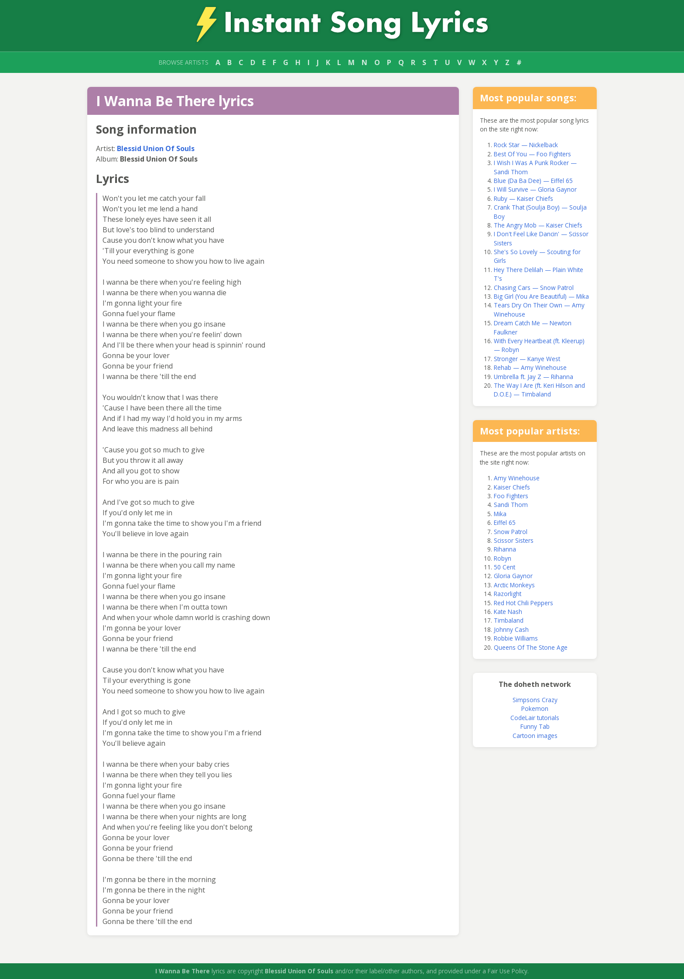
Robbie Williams (516, 638)
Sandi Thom (511, 504)
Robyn (502, 558)
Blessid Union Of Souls (156, 148)
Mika (500, 514)
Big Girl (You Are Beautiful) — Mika (541, 296)
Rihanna (505, 549)
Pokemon (534, 708)
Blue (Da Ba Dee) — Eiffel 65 (533, 180)
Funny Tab (535, 726)
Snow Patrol (510, 531)
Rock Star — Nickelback (526, 145)
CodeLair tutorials (534, 718)
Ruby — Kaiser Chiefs (523, 198)
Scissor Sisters (514, 540)
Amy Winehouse (517, 478)
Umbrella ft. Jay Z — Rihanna (533, 376)
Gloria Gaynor (513, 576)
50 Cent (504, 567)
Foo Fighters (511, 496)
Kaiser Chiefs (512, 487)
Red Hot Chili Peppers (523, 603)
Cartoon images (535, 735)
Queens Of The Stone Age (531, 647)
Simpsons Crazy (535, 700)
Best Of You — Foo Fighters (532, 154)
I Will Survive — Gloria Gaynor (535, 189)
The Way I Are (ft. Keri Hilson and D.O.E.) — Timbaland (539, 389)
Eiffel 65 (505, 522)
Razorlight (507, 593)
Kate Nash (508, 611)
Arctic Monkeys (514, 585)
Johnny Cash (511, 629)
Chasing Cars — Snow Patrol (534, 287)
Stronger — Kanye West (527, 359)
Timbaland (508, 620)
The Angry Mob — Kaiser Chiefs (538, 225)
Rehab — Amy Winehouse (530, 367)
